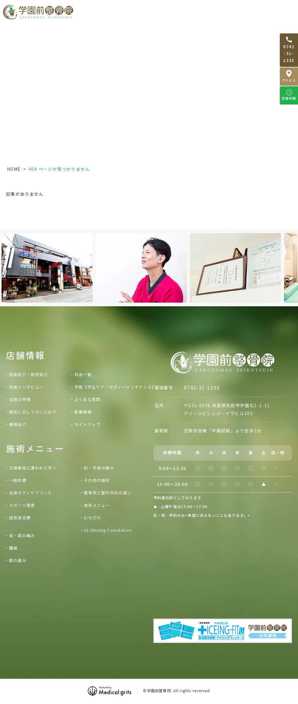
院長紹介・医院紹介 (28, 374)
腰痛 (13, 548)
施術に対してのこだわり (33, 412)
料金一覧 (258, 12)
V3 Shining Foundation (108, 530)
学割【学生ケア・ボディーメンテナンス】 (115, 387)
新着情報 (83, 412)
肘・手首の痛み (99, 468)
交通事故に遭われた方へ (161, 12)
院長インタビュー (26, 387)
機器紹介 (17, 424)
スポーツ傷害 (22, 505)
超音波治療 (20, 517)
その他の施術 (97, 480)
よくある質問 (87, 399)
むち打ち (92, 517)
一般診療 (17, 480)
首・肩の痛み (22, 535)
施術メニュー (97, 505)
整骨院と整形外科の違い (108, 493)
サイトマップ (87, 424)
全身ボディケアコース (30, 493)
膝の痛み (17, 560)
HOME (14, 169)
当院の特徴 (20, 399)
